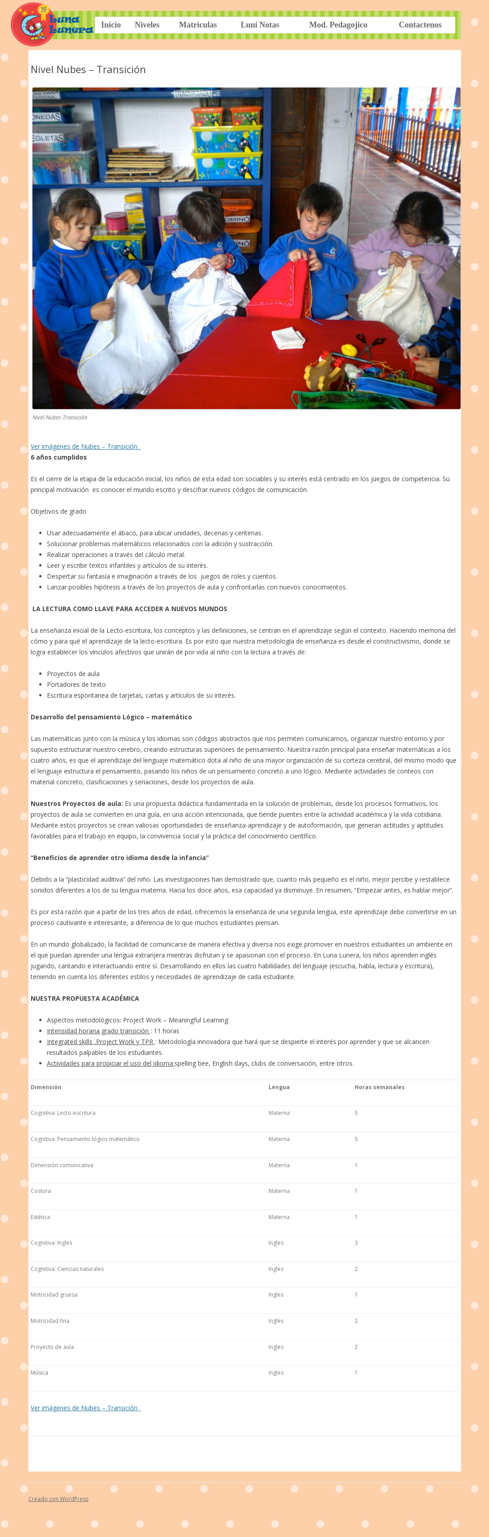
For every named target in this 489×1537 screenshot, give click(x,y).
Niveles (147, 24)
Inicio (111, 24)
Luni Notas (260, 24)
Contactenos (420, 24)
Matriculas (198, 24)
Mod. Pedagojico (338, 24)
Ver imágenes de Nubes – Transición (86, 446)
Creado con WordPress (58, 1499)
